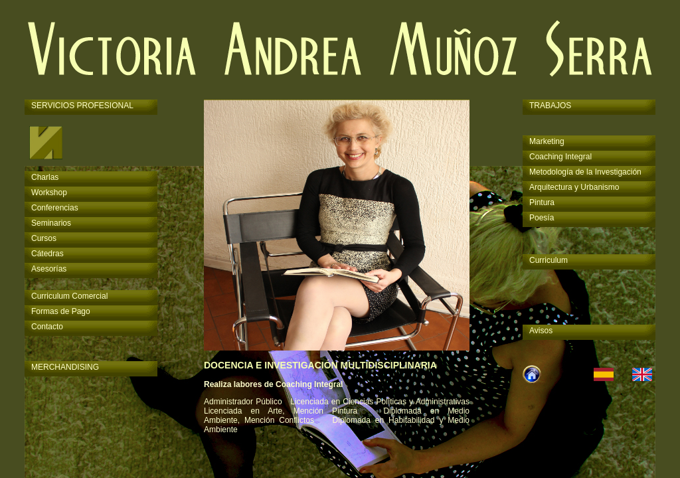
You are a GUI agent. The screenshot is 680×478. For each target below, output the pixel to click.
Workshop (49, 192)
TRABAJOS (550, 105)
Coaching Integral (560, 156)
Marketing (546, 141)
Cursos (43, 238)
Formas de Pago (60, 311)
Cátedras (47, 253)
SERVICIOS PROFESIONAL (82, 105)
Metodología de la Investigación (585, 172)
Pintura (541, 202)
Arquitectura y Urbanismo (574, 187)
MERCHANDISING (65, 367)
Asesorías (48, 269)
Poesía (541, 217)
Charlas (44, 177)
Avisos (540, 330)
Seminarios (51, 223)
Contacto (47, 326)
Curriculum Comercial (69, 296)
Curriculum (548, 260)
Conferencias (54, 207)
